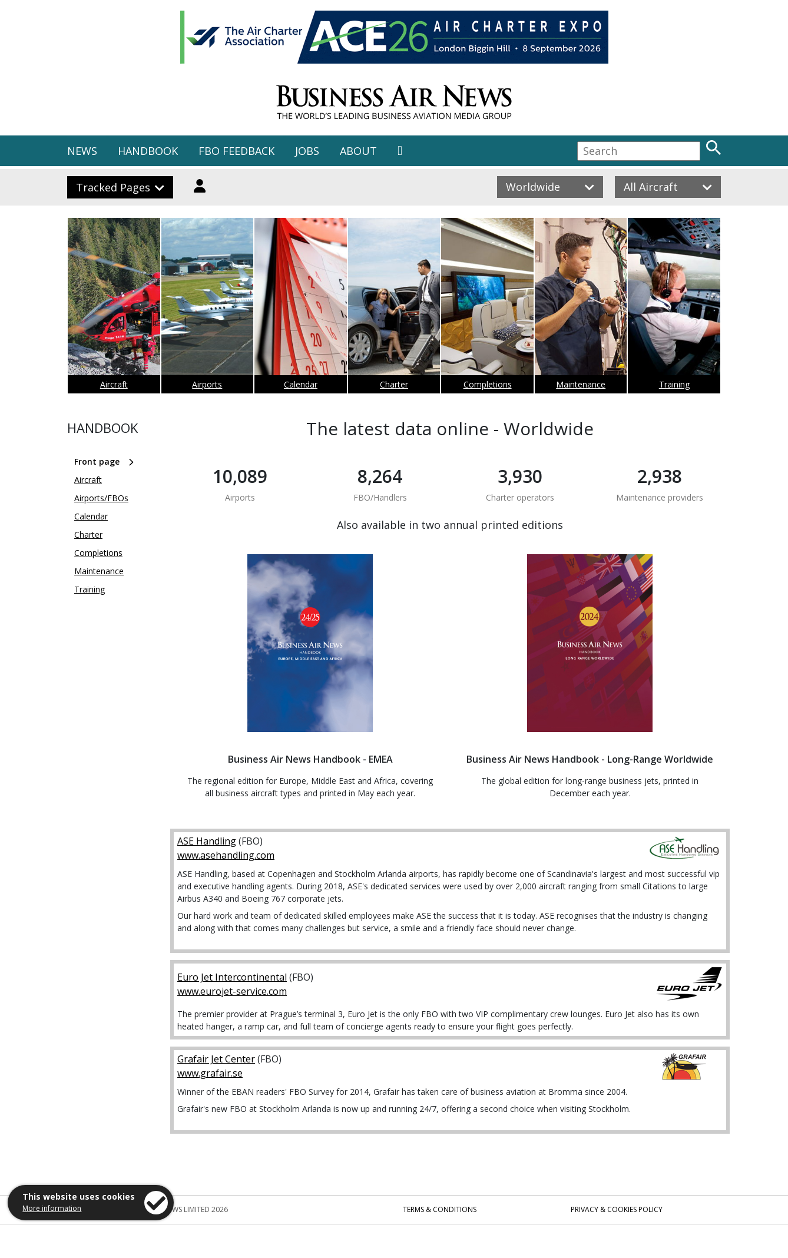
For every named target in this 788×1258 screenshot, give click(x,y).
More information (51, 1208)
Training (674, 384)
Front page (97, 461)
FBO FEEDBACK (236, 151)
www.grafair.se (210, 1073)
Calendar (300, 384)
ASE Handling (206, 841)
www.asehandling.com (225, 855)
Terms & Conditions (439, 1209)
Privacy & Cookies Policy (617, 1209)
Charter (394, 384)
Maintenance (580, 384)
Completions (487, 384)
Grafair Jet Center (216, 1058)
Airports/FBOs (101, 498)
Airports (207, 384)
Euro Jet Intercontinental (232, 977)
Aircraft (114, 384)
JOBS (307, 151)
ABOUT (358, 151)
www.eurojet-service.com (232, 991)
